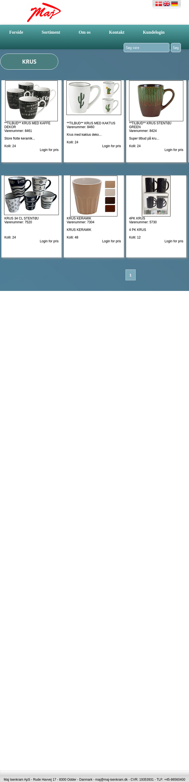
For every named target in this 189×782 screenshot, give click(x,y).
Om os (85, 32)
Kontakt (116, 32)
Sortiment (51, 32)
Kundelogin (154, 32)
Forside (16, 32)
